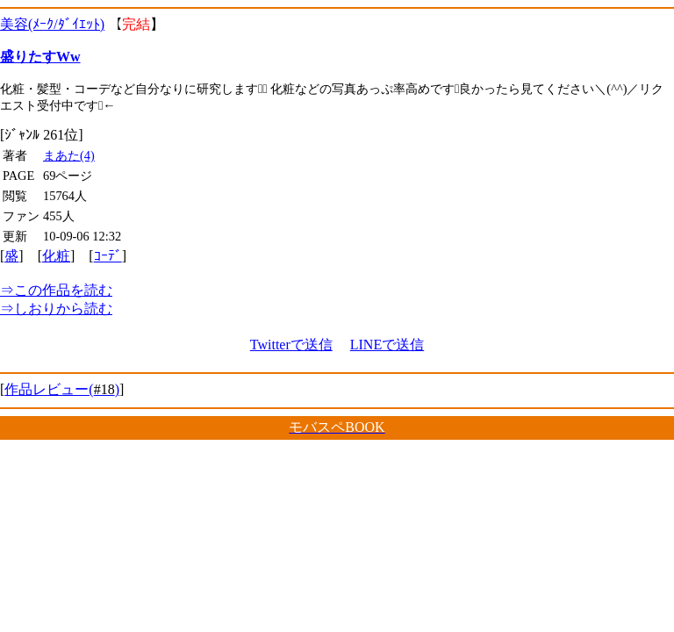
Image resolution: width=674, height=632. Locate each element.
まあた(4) (69, 155)
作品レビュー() (61, 389)
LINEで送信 (387, 344)
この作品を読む (56, 290)
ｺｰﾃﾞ (108, 255)
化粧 (56, 255)
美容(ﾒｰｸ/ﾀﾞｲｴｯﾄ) (52, 24)
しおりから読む (56, 308)
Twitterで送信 (291, 344)
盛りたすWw (40, 56)
